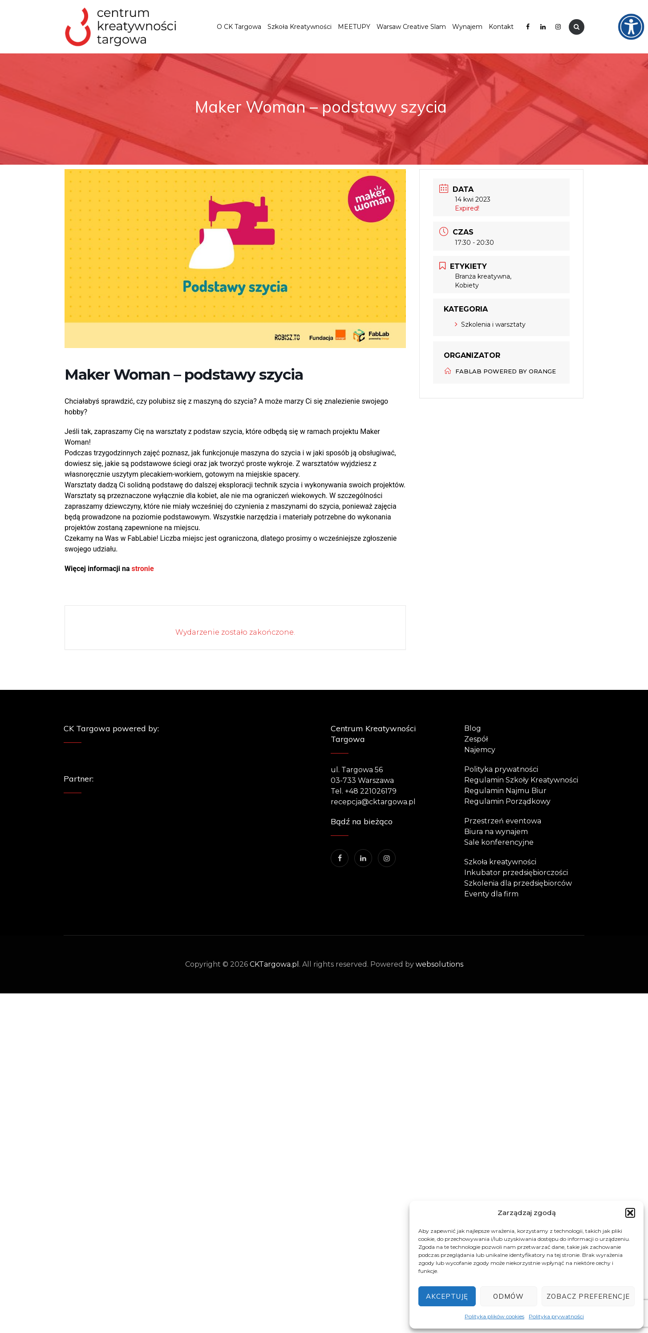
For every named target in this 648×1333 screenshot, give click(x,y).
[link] (637, 10)
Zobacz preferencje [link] (588, 1296)
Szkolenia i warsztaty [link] (490, 324)
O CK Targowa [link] (239, 27)
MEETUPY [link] (354, 27)
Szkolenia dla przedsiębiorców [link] (518, 883)
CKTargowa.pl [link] (274, 964)
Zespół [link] (476, 739)
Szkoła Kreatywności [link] (299, 27)
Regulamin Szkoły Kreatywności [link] (521, 780)
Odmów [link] (508, 1296)
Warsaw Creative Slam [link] (411, 27)
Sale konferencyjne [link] (499, 842)
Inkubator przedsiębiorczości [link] (516, 872)
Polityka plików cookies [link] (494, 1316)
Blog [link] (472, 728)
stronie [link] (142, 568)
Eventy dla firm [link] (491, 894)
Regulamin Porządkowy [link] (507, 801)
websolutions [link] (439, 964)
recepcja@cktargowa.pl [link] (373, 802)
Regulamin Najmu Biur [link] (505, 790)
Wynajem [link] (467, 27)
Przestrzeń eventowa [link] (502, 821)
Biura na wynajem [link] (496, 831)
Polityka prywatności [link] (556, 1316)
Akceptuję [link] (447, 1296)
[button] (630, 1212)
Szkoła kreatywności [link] (500, 862)
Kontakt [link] (501, 27)
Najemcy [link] (479, 750)
